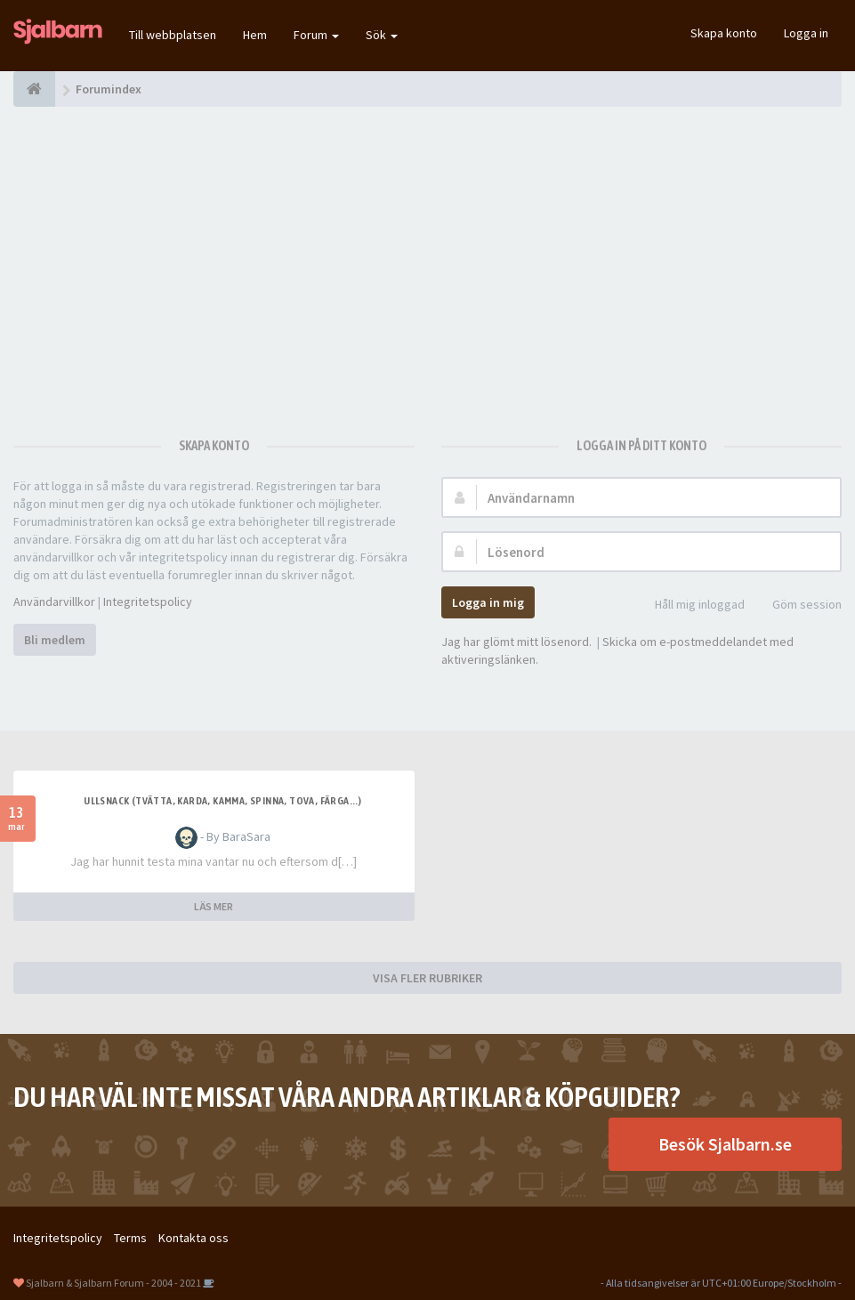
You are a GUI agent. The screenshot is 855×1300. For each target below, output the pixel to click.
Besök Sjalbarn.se (725, 1144)
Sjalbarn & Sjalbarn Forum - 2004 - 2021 (113, 1282)
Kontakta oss (193, 1238)
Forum (316, 35)
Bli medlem (54, 640)
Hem (255, 35)
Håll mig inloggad (690, 605)
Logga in (806, 33)
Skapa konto (723, 33)
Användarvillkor (54, 601)
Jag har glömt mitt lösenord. (516, 642)
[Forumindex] (34, 89)
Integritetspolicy (147, 601)
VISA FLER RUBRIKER (427, 978)
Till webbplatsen (172, 35)
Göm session (797, 605)
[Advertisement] (427, 262)
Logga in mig (488, 602)
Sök (382, 35)
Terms (130, 1238)
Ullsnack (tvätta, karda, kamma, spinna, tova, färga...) (222, 801)
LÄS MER (213, 906)
